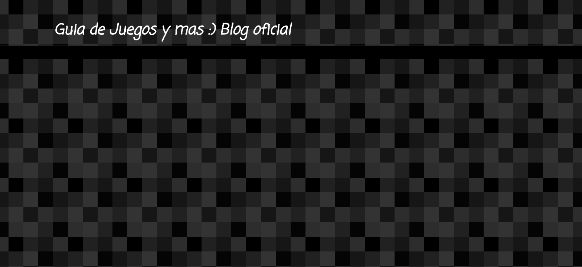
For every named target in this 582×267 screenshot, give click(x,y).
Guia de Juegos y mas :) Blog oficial (172, 30)
